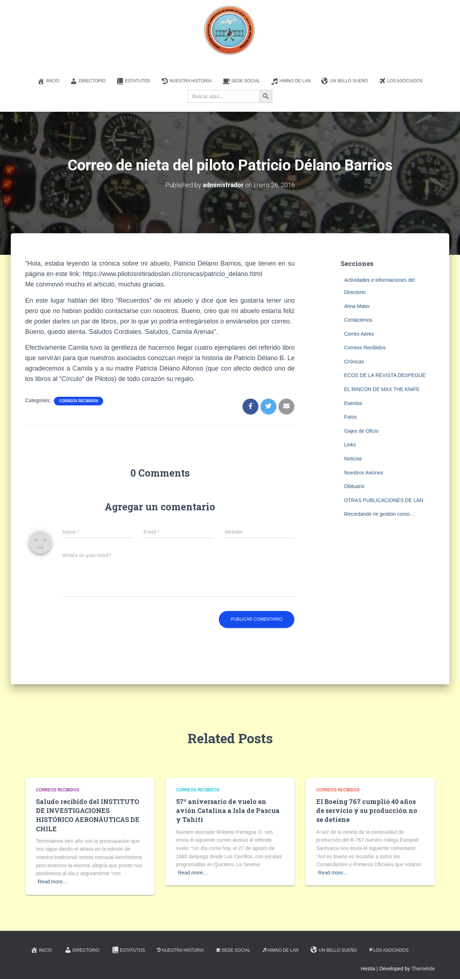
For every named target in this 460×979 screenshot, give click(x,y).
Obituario (354, 486)
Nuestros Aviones (363, 472)
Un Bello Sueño (344, 81)
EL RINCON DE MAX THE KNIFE (382, 389)
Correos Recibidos (78, 401)
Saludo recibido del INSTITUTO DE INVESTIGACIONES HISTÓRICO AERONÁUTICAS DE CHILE (87, 815)
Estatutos (133, 81)
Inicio (48, 81)
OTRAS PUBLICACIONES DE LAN (383, 500)
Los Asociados (401, 81)
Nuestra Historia (186, 81)
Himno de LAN (291, 81)
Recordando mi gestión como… (379, 514)
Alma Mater (357, 306)
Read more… (53, 881)
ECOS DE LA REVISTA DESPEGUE (385, 375)
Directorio (88, 81)
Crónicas (354, 361)
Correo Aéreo (359, 333)
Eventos (353, 403)
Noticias (353, 458)
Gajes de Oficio (361, 431)
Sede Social (241, 81)
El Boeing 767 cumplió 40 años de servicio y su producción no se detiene (366, 810)
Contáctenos (358, 320)
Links (350, 444)
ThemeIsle (423, 968)
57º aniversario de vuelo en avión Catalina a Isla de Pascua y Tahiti (228, 810)
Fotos (350, 417)
